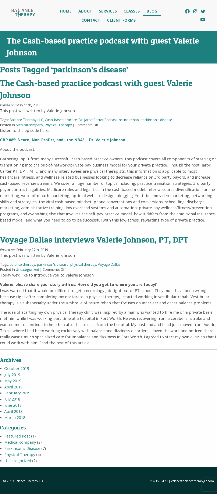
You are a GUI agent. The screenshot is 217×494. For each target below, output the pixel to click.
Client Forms (121, 20)
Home (66, 11)
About (85, 11)
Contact (90, 20)
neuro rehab (129, 119)
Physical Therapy (58, 125)
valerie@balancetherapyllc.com (192, 481)
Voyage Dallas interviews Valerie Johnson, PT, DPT (94, 239)
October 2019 (16, 368)
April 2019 (13, 387)
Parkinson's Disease (22, 448)
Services (108, 11)
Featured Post (17, 436)
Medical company (29, 125)
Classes (132, 11)
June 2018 (13, 405)
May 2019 (12, 380)
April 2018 (13, 411)
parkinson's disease (156, 119)
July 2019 (12, 374)
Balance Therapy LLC (26, 119)
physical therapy (83, 264)
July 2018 (12, 399)
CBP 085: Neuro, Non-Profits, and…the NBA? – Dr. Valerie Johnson (62, 139)
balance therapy (22, 264)
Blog (151, 11)
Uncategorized (27, 269)
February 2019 (17, 392)
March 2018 (14, 417)
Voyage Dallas (109, 264)
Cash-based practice (61, 119)
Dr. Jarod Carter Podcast (98, 119)
